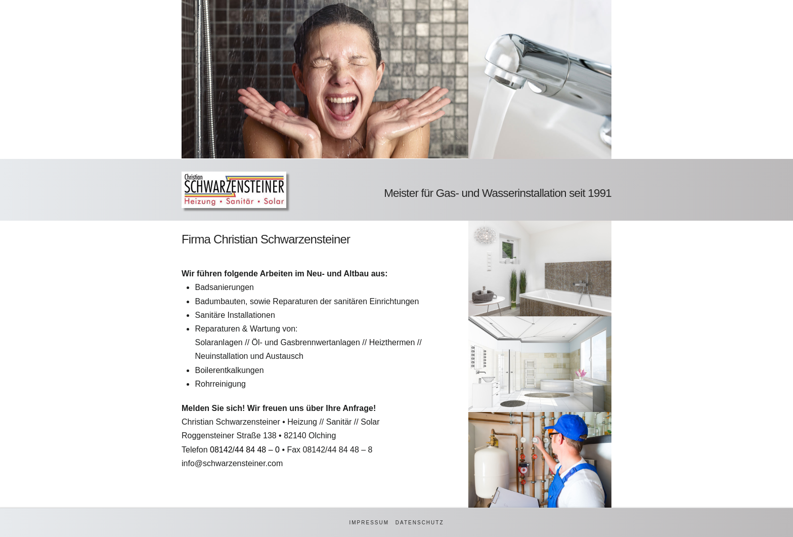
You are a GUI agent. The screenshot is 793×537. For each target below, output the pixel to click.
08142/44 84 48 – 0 (245, 449)
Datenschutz (419, 522)
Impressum (369, 522)
